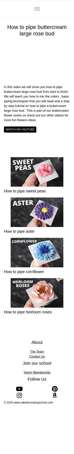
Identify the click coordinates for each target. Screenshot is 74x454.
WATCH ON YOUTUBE (20, 129)
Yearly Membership (36, 372)
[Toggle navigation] (37, 9)
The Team (37, 351)
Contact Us (37, 356)
